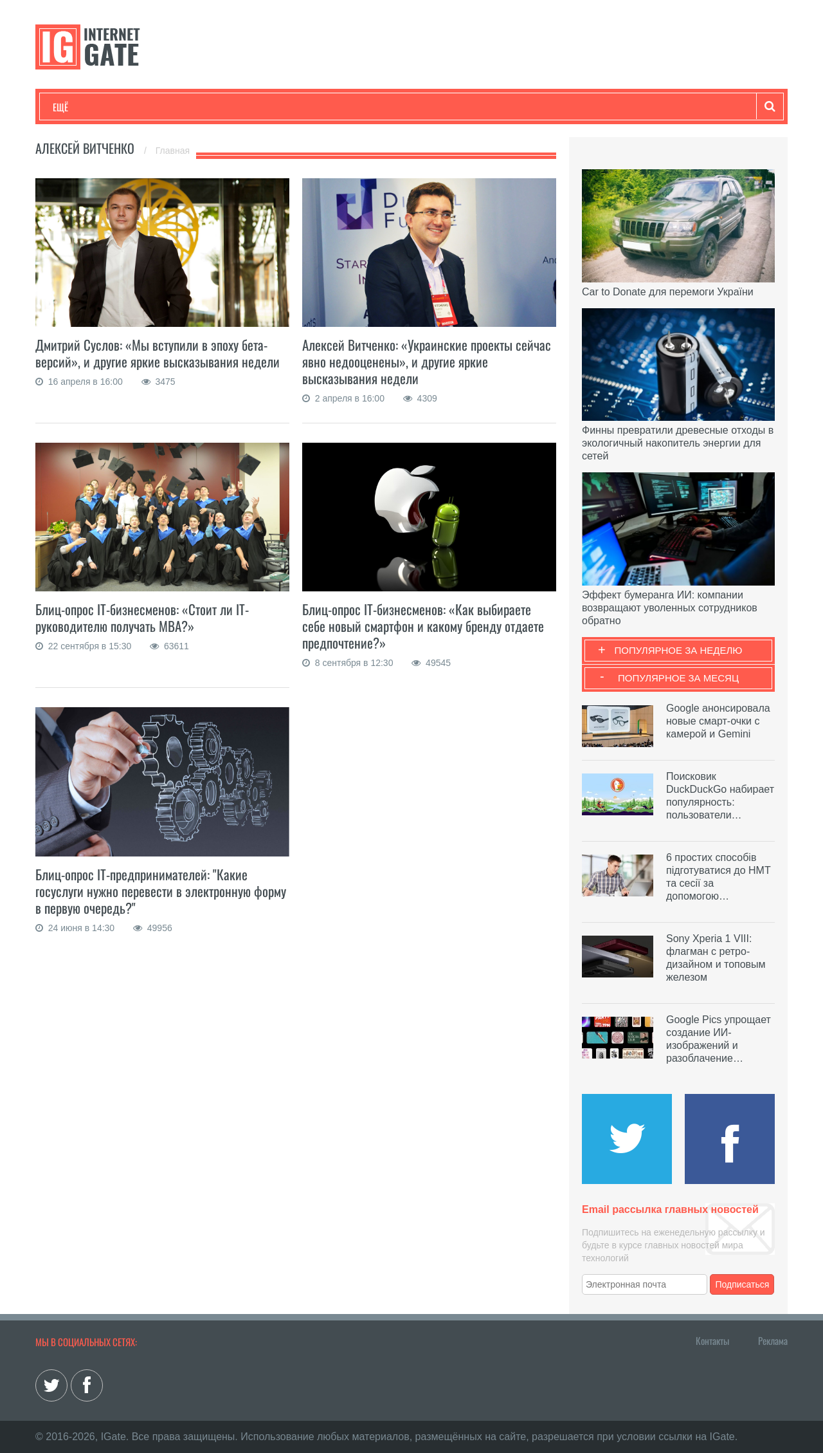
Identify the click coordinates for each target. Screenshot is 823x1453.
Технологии (76, 107)
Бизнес (211, 107)
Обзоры (383, 107)
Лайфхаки (321, 107)
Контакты (712, 1340)
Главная (173, 150)
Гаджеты (442, 107)
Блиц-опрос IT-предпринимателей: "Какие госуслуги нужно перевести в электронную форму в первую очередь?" (160, 891)
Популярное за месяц (678, 677)
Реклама (773, 1340)
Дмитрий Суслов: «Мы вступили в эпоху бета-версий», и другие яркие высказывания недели (157, 353)
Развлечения (145, 107)
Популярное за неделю (679, 650)
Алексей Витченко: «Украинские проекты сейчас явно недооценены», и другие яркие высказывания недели (426, 361)
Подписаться (743, 1284)
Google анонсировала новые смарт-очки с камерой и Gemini (718, 721)
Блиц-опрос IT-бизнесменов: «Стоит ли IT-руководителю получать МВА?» (142, 617)
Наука (263, 107)
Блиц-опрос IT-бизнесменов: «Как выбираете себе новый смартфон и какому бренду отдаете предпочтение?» (423, 625)
